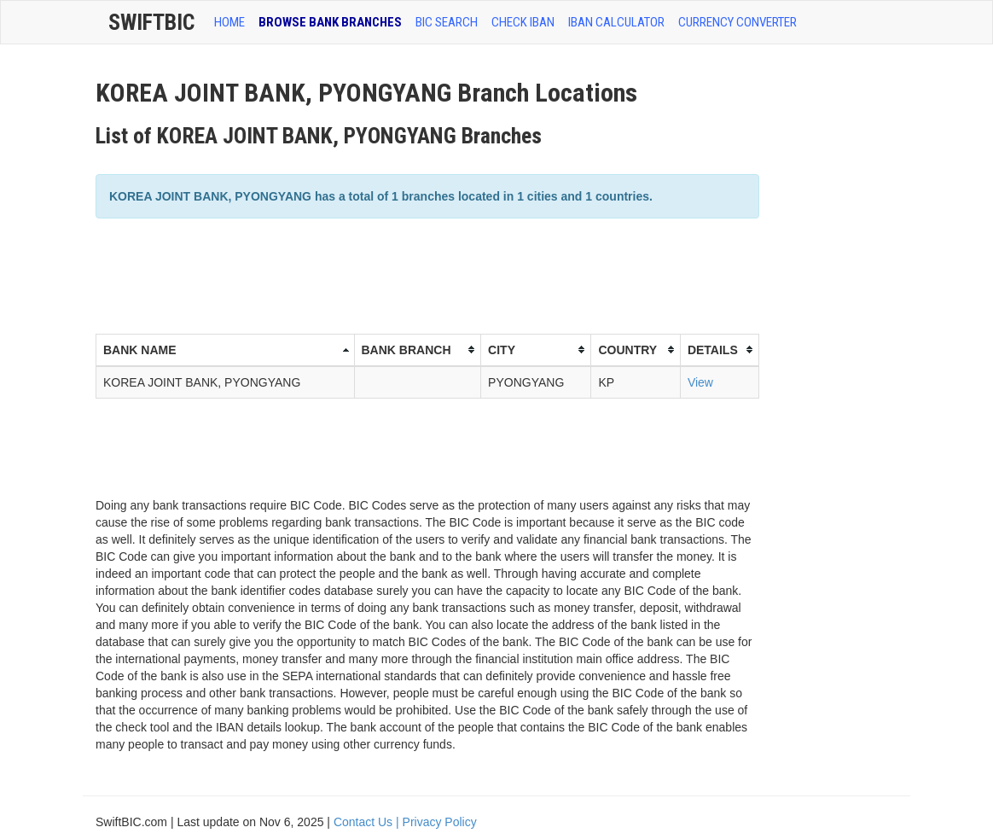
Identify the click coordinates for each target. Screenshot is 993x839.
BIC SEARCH (446, 22)
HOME (229, 22)
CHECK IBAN (523, 22)
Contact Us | (368, 822)
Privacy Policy (440, 822)
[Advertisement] (406, 274)
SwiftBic (151, 22)
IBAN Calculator (616, 22)
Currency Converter (737, 22)
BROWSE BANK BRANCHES (330, 22)
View (700, 382)
